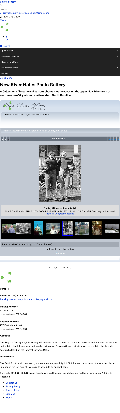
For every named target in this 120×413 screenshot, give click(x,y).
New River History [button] (60, 67)
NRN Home (61, 51)
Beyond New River (60, 62)
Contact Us (11, 382)
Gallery (4, 73)
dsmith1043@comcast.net (60, 213)
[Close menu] (6, 78)
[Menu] (3, 20)
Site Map (10, 394)
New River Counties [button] (60, 56)
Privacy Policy (13, 386)
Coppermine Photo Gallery (63, 268)
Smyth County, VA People (53, 130)
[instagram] (7, 40)
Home (6, 130)
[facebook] (7, 36)
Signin (9, 397)
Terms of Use (12, 390)
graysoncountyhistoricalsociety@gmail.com (26, 299)
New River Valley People (25, 130)
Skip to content (8, 1)
